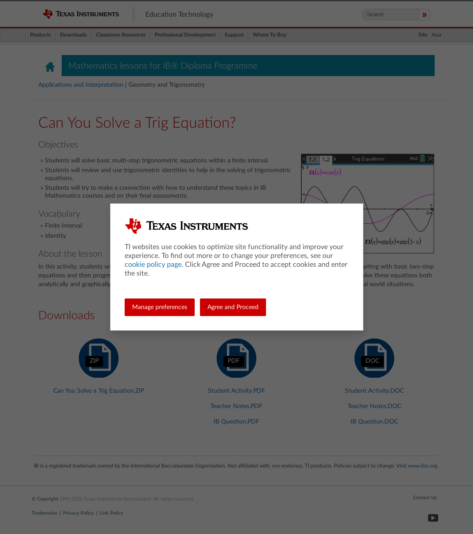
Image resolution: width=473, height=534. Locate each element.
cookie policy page (153, 264)
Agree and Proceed (233, 307)
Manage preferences (159, 307)
